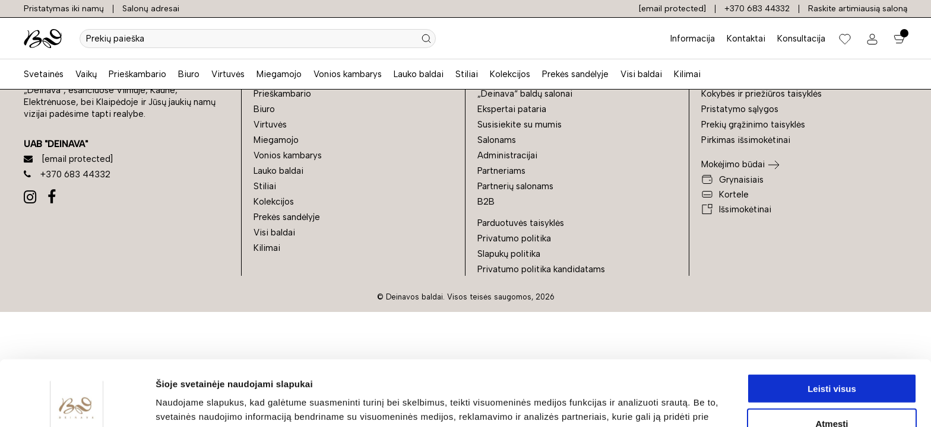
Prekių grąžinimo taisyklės (753, 124)
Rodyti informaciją (608, 404)
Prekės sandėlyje (575, 74)
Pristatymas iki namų (64, 9)
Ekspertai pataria (511, 109)
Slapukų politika (508, 253)
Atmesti (831, 358)
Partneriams (501, 170)
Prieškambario (137, 74)
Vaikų (86, 74)
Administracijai (507, 155)
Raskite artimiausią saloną (857, 9)
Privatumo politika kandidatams (541, 269)
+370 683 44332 (757, 9)
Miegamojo (279, 74)
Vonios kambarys (348, 74)
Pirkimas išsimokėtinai (745, 140)
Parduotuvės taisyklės (520, 223)
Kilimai (687, 74)
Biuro (189, 74)
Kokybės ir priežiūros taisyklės (761, 93)
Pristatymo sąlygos (739, 109)
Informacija (692, 38)
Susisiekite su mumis (519, 124)
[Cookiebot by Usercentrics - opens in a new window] (77, 404)
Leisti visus (832, 323)
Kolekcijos (510, 74)
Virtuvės (228, 74)
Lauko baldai (419, 74)
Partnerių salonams (515, 186)
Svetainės (44, 74)
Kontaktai (746, 38)
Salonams (496, 140)
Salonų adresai (150, 9)
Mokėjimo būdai (733, 164)
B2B (486, 201)
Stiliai (466, 74)
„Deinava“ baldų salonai (524, 93)
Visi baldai (641, 74)
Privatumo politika (514, 238)
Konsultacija (801, 38)
